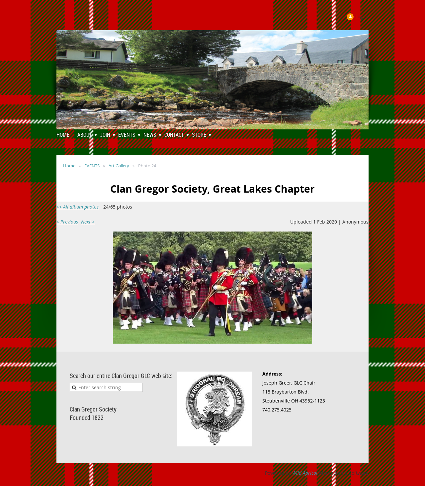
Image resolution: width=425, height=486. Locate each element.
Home (69, 166)
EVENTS (92, 166)
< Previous (67, 222)
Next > (88, 222)
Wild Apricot (305, 473)
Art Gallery (119, 166)
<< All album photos (77, 207)
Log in (362, 16)
